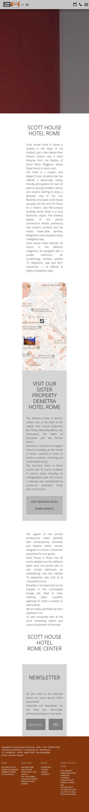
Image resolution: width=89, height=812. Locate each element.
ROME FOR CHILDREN (65, 776)
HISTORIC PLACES (9, 767)
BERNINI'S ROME (28, 781)
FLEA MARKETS (66, 770)
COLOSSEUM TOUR (68, 789)
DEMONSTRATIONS (68, 773)
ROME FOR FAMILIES (10, 769)
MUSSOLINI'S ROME (29, 779)
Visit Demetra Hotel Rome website (44, 505)
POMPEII (24, 784)
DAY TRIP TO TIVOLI (68, 792)
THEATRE (44, 769)
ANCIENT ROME (27, 767)
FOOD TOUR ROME (68, 794)
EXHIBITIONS (46, 767)
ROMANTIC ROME (9, 772)
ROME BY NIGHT (67, 780)
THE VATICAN (26, 769)
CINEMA (44, 772)
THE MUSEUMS (8, 774)
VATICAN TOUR (67, 787)
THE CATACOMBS (28, 776)
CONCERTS (45, 774)
